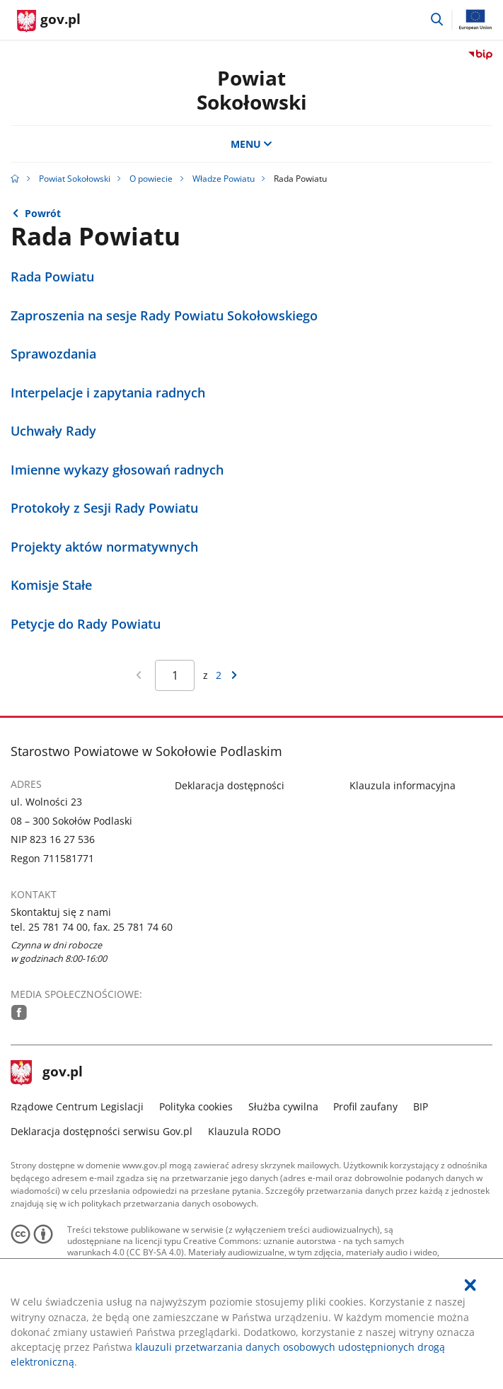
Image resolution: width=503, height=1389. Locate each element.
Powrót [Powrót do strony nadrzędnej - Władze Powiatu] (43, 213)
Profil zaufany (365, 1106)
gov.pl (47, 1073)
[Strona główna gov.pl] (49, 21)
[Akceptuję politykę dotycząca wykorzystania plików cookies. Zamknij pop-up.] (470, 1285)
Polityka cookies (196, 1106)
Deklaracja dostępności (229, 785)
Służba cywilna (283, 1106)
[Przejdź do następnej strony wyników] (234, 675)
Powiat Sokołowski (252, 89)
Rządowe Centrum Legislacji (77, 1106)
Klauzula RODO (244, 1131)
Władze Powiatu (223, 179)
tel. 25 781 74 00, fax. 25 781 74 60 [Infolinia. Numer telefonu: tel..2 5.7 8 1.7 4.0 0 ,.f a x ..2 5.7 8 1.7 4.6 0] (92, 927)
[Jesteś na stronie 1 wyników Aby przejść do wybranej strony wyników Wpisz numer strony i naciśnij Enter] (175, 675)
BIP (420, 1106)
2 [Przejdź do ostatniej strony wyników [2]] (218, 675)
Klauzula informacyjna (402, 785)
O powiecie (151, 179)
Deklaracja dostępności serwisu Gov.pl (101, 1131)
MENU (252, 144)
